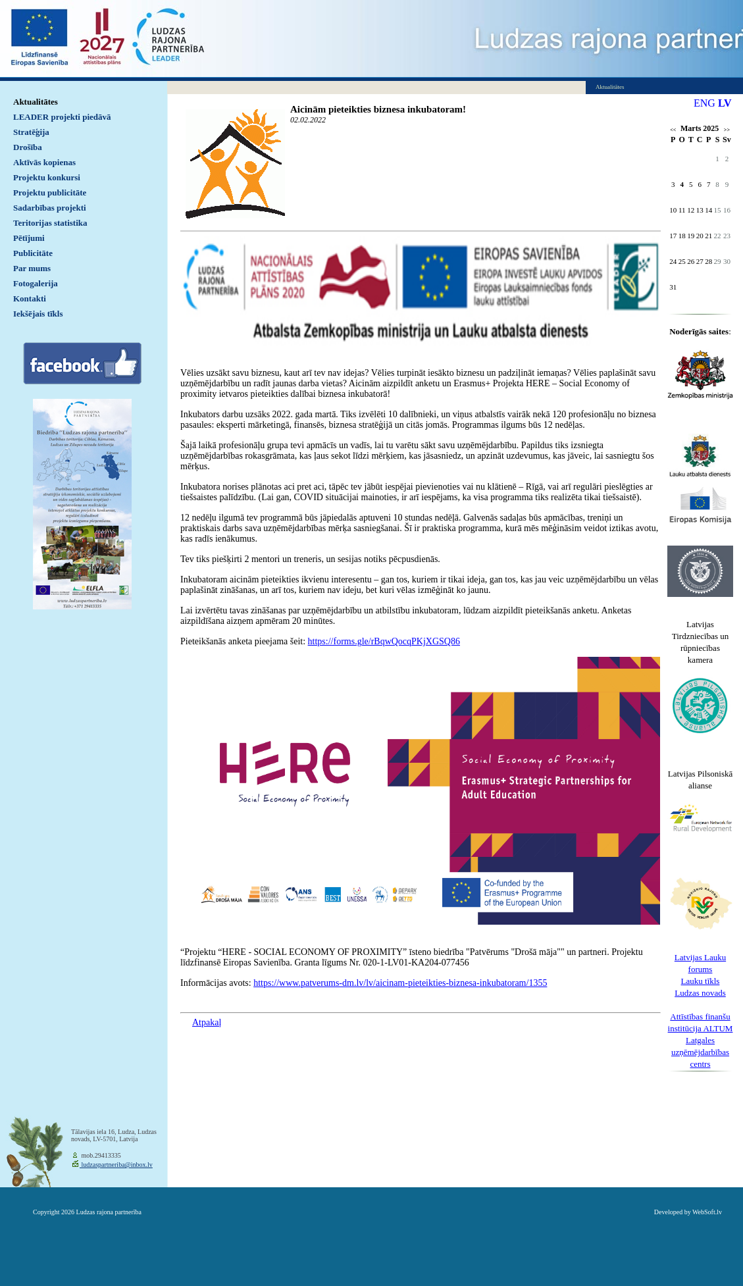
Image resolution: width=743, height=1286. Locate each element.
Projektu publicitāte (49, 192)
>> (727, 130)
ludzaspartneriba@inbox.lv (116, 1164)
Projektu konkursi (46, 177)
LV (725, 103)
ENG (704, 103)
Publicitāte (33, 253)
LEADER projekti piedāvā (62, 117)
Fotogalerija (35, 283)
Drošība (27, 147)
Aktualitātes (35, 102)
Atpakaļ (206, 1022)
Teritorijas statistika (50, 223)
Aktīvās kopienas (44, 162)
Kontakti (29, 298)
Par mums (32, 268)
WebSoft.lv (707, 1212)
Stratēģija (31, 132)
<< (673, 130)
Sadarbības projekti (49, 208)
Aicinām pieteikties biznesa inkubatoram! (378, 109)
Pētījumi (29, 238)
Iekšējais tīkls (38, 314)
